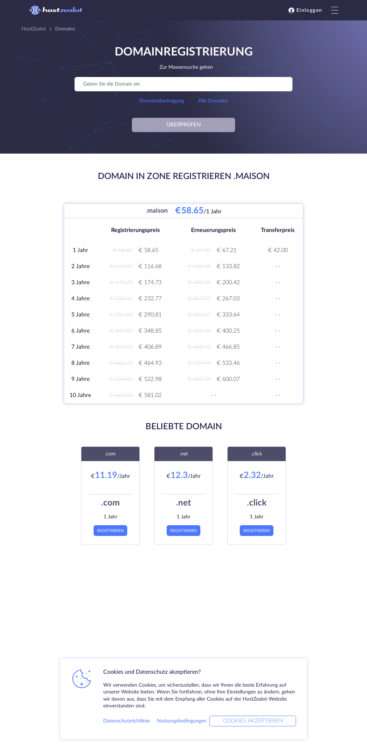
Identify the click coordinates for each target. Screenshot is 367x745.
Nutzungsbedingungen (181, 721)
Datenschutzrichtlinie (126, 721)
